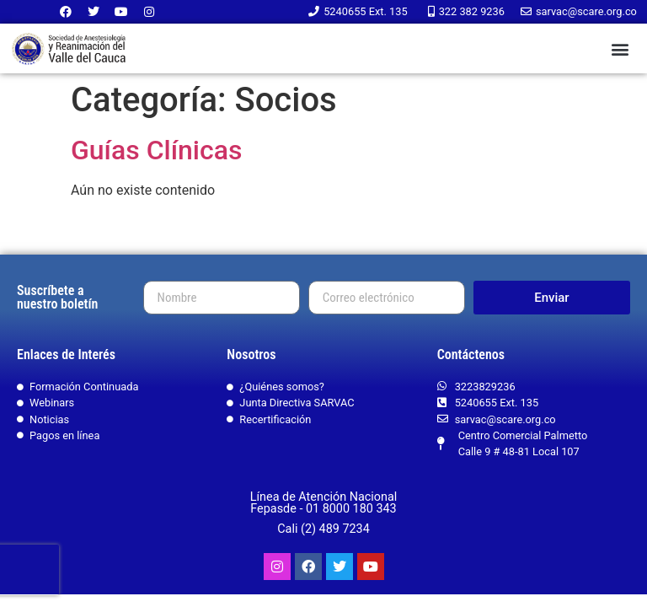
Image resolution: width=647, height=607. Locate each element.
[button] (620, 48)
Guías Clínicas (156, 150)
